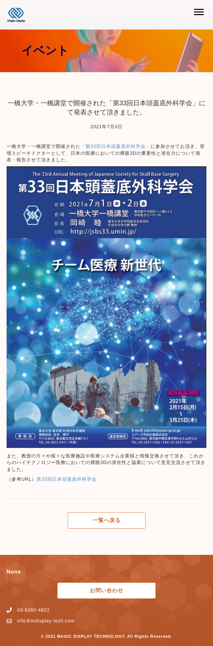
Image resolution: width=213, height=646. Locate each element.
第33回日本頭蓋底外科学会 (66, 479)
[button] (198, 12)
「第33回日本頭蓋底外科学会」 (116, 146)
